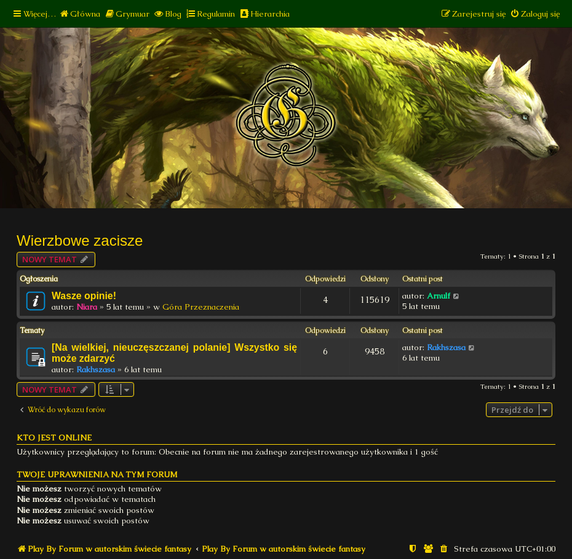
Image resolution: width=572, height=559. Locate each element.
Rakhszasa (95, 369)
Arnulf (438, 296)
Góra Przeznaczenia (200, 307)
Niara (86, 307)
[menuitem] (79, 14)
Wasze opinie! (84, 296)
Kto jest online (54, 437)
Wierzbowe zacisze (80, 240)
